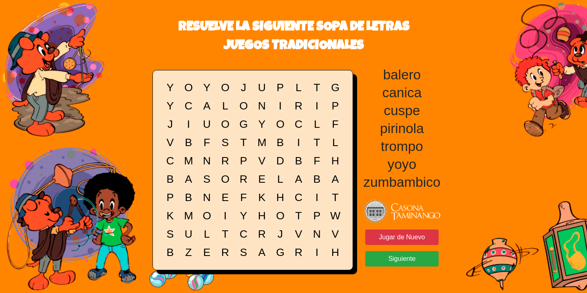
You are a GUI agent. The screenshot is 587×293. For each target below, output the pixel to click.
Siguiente (402, 258)
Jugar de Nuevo (402, 237)
